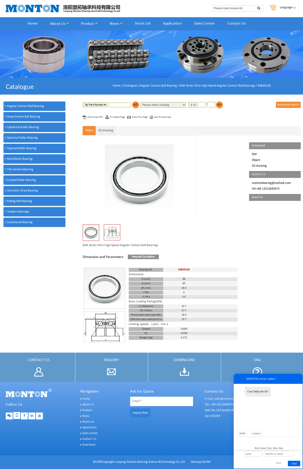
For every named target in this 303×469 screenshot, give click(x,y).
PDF (254, 154)
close (278, 462)
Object (89, 130)
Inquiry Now (140, 413)
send (294, 463)
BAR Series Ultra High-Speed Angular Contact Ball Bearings (217, 85)
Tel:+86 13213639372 (266, 189)
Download (88, 445)
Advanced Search (288, 105)
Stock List (143, 23)
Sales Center (204, 23)
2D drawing (105, 130)
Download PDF (95, 117)
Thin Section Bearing (20, 169)
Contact (256, 433)
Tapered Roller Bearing (21, 148)
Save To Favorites (162, 117)
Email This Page (140, 117)
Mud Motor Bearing (20, 159)
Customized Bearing (20, 222)
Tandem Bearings (18, 211)
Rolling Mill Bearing (19, 201)
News (116, 23)
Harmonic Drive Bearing (22, 190)
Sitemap (196, 462)
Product (89, 23)
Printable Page (117, 117)
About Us (59, 23)
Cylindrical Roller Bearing (23, 127)
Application (172, 23)
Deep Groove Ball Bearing (23, 116)
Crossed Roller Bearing (21, 180)
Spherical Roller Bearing (22, 138)
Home (33, 23)
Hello (242, 433)
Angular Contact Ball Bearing (158, 85)
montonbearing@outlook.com (271, 183)
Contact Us (236, 23)
